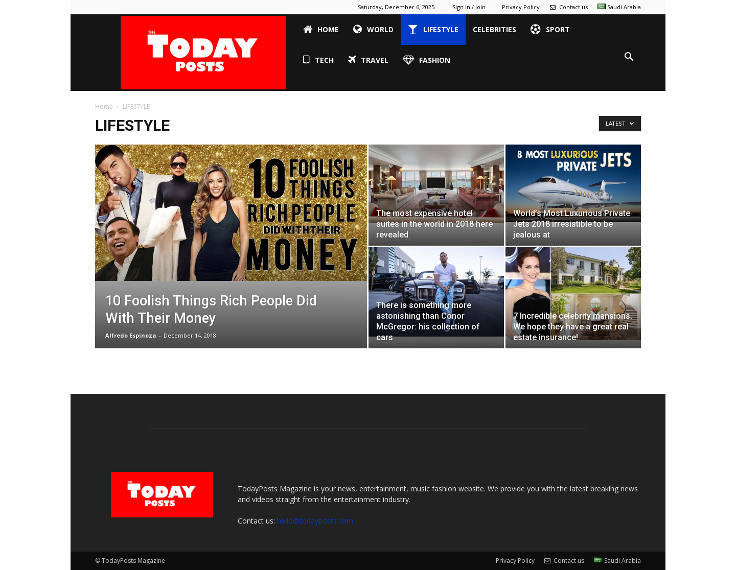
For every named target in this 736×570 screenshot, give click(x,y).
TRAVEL (368, 60)
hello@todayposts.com (315, 521)
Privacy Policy (521, 7)
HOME (321, 30)
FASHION (426, 60)
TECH (318, 60)
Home (104, 106)
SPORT (550, 30)
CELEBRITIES (494, 29)
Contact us (568, 7)
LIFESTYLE (433, 30)
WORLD (373, 30)
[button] (628, 57)
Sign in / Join (469, 7)
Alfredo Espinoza (130, 335)
